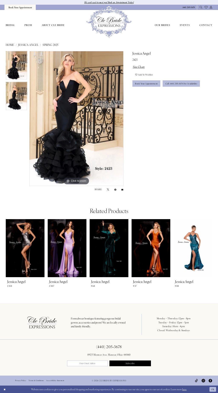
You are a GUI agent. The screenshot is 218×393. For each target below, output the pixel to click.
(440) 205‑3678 (109, 346)
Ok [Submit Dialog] (212, 389)
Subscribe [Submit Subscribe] (130, 363)
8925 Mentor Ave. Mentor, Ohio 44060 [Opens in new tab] (109, 354)
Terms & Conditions (36, 381)
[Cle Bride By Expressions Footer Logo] (41, 322)
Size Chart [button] (139, 67)
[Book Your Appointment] (20, 7)
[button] (210, 7)
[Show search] (200, 7)
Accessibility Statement (55, 381)
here (184, 389)
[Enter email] (87, 363)
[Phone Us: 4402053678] (188, 7)
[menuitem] (20, 7)
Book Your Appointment (146, 83)
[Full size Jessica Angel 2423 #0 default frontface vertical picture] (76, 118)
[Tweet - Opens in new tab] (108, 189)
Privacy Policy (20, 381)
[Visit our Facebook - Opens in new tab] (210, 381)
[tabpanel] (16, 66)
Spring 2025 (51, 45)
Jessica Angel (28, 45)
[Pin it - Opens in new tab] (115, 189)
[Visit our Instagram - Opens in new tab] (203, 381)
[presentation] (25, 248)
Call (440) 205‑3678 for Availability (182, 83)
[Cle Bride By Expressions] (109, 22)
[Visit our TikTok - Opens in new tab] (196, 381)
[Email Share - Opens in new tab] (122, 189)
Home (10, 45)
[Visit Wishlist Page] (205, 7)
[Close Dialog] (4, 389)
